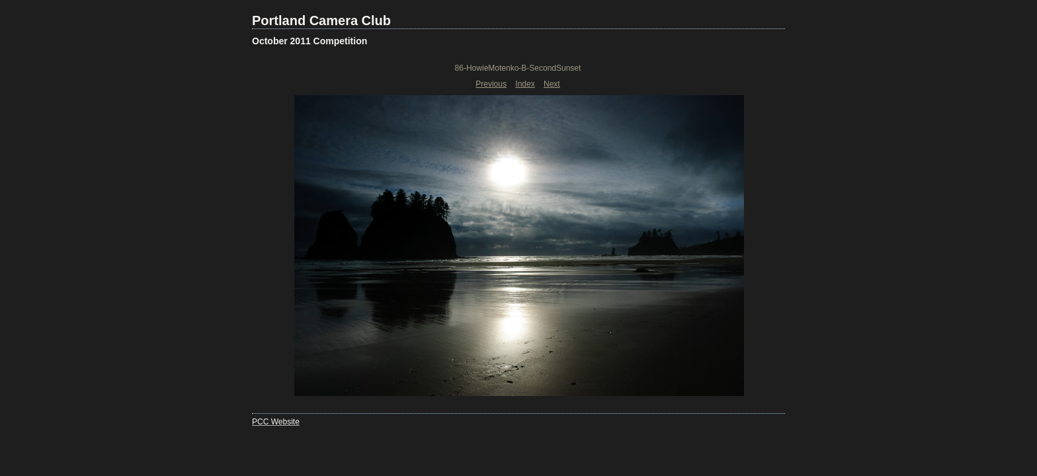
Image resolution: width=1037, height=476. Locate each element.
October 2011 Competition (309, 41)
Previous (491, 84)
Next (552, 84)
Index (524, 84)
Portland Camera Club (321, 20)
